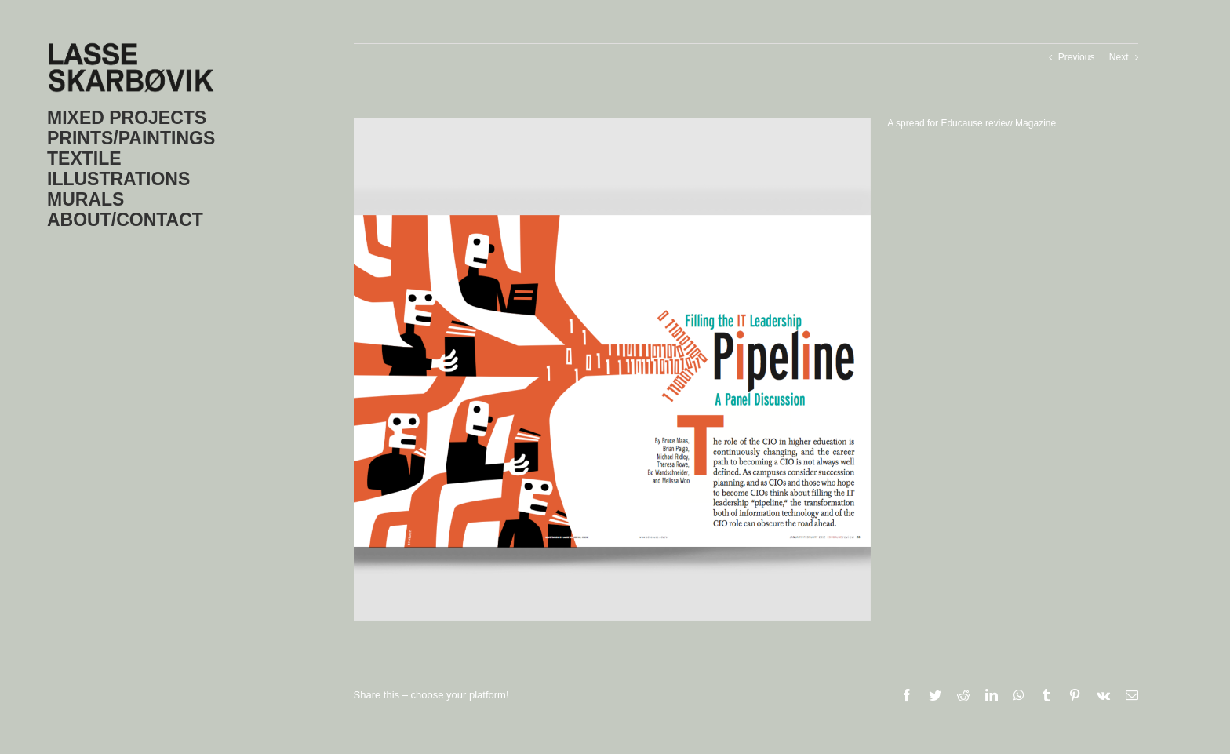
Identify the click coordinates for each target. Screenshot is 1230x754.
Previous (1076, 57)
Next (1119, 57)
